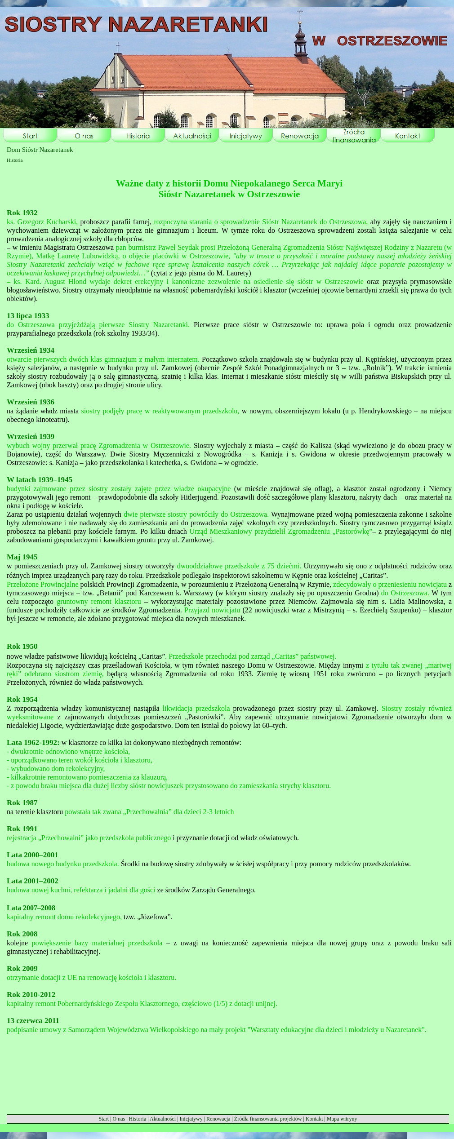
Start (103, 1119)
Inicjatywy (190, 1119)
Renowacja (218, 1119)
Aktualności (163, 1119)
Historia (138, 1119)
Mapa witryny (342, 1119)
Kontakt (314, 1119)
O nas (118, 1119)
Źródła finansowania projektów (268, 1119)
